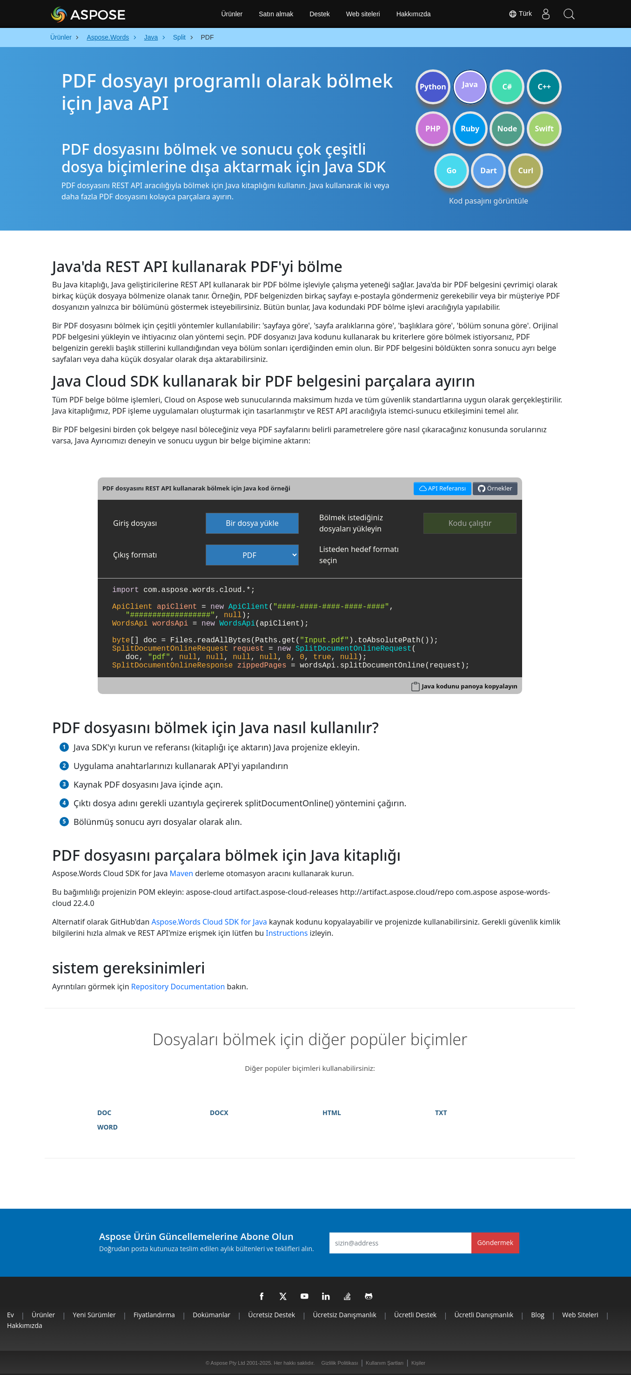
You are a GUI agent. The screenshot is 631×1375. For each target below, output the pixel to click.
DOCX (219, 1112)
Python (433, 87)
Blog (537, 1314)
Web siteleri (363, 14)
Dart (488, 170)
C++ (544, 87)
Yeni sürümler (94, 1314)
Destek (319, 14)
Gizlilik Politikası (340, 1363)
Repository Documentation (178, 986)
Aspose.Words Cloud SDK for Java (209, 922)
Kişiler (418, 1363)
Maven (182, 873)
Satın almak (276, 14)
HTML (331, 1112)
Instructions (287, 933)
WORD (107, 1127)
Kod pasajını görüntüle (488, 201)
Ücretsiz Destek (271, 1314)
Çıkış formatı (135, 555)
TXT (441, 1112)
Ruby (470, 128)
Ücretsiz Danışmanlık (344, 1314)
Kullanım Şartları (384, 1363)
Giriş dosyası (135, 523)
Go (451, 170)
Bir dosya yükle (252, 523)
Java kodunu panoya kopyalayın (470, 686)
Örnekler (495, 488)
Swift (544, 128)
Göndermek (495, 1242)
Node (507, 128)
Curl (525, 170)
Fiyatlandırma (154, 1314)
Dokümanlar (211, 1314)
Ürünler (231, 14)
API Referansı (441, 487)
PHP (432, 128)
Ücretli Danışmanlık (483, 1314)
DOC (104, 1112)
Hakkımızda (413, 14)
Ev (10, 1314)
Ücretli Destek (415, 1314)
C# (507, 87)
